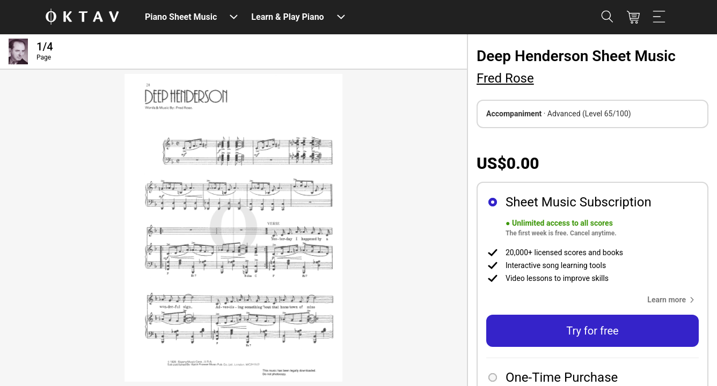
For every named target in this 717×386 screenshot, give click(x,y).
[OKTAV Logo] (82, 17)
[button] (673, 299)
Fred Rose (505, 78)
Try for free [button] (592, 330)
